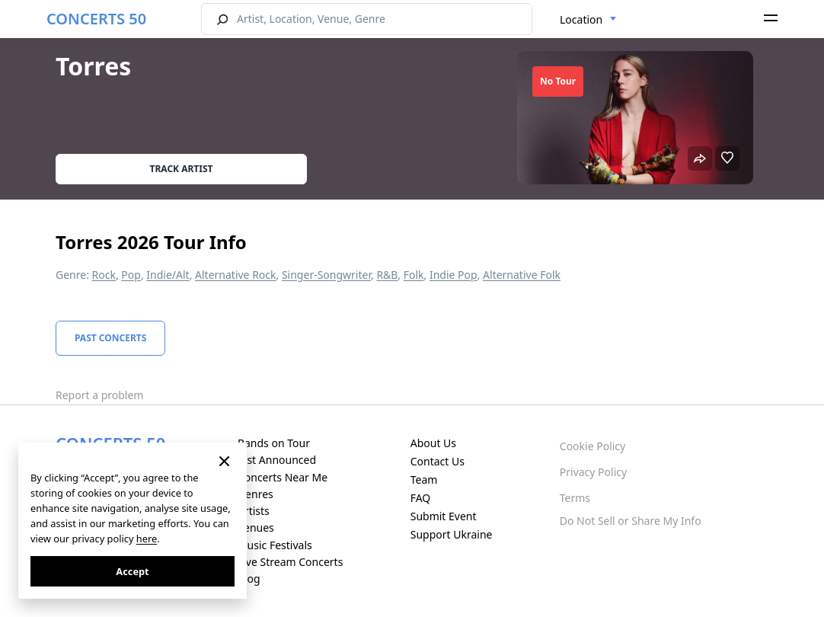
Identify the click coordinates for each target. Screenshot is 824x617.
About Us (433, 443)
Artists (254, 511)
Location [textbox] (581, 19)
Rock (104, 274)
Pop (131, 274)
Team (424, 479)
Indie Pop (453, 274)
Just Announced (277, 459)
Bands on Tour (274, 443)
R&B (387, 274)
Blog (249, 578)
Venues (256, 527)
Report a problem (99, 395)
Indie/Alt (167, 274)
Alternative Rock (235, 274)
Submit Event (443, 516)
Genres (255, 494)
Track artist (181, 168)
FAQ (420, 498)
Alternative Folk (522, 274)
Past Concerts (110, 337)
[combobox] (588, 20)
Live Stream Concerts (290, 562)
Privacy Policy (593, 472)
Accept (132, 571)
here (146, 538)
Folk (414, 274)
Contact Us (437, 461)
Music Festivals (275, 545)
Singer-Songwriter (326, 274)
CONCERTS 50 (96, 18)
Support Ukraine (451, 534)
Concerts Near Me (282, 477)
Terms (575, 498)
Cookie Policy (592, 446)
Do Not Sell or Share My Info (630, 520)
